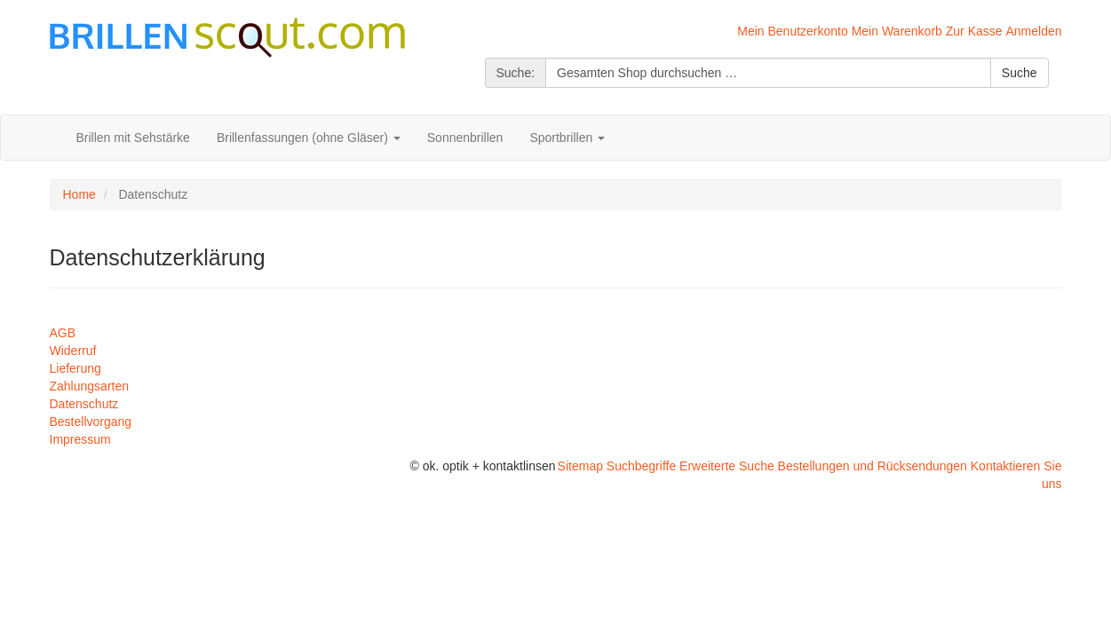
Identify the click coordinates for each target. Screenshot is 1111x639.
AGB (63, 333)
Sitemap (580, 466)
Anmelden (1033, 31)
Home (79, 194)
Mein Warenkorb (897, 31)
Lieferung (75, 368)
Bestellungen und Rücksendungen (872, 466)
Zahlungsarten (90, 386)
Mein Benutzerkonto (792, 31)
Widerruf (73, 350)
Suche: (516, 73)
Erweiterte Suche (726, 466)
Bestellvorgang (91, 421)
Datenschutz (84, 404)
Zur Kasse (974, 31)
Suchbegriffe (641, 466)
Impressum (80, 439)
